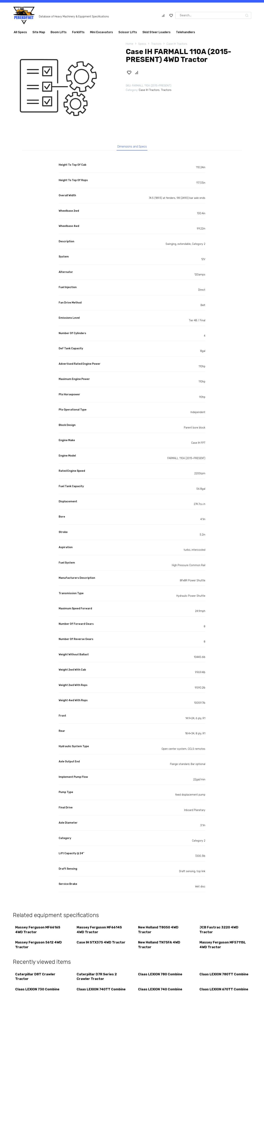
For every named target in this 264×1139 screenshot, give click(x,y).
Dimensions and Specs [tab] (132, 147)
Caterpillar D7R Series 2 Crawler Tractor (97, 979)
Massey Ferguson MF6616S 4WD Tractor (38, 931)
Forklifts (78, 32)
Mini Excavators (101, 32)
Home (129, 43)
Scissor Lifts (127, 32)
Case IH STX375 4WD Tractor (94, 947)
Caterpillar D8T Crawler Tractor (36, 979)
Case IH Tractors (176, 43)
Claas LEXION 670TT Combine (216, 995)
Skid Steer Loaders (156, 32)
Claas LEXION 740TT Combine (94, 995)
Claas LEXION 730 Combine (38, 993)
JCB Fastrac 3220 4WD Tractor (219, 931)
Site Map (38, 32)
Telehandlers (185, 32)
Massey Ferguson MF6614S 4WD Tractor (99, 931)
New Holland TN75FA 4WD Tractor (159, 947)
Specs (142, 43)
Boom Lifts (59, 32)
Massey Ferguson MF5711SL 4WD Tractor (223, 947)
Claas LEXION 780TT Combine (217, 979)
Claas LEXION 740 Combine (160, 993)
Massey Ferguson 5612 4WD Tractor (39, 947)
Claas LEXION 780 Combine (160, 977)
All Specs (20, 32)
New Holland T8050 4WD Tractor (158, 931)
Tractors (156, 43)
